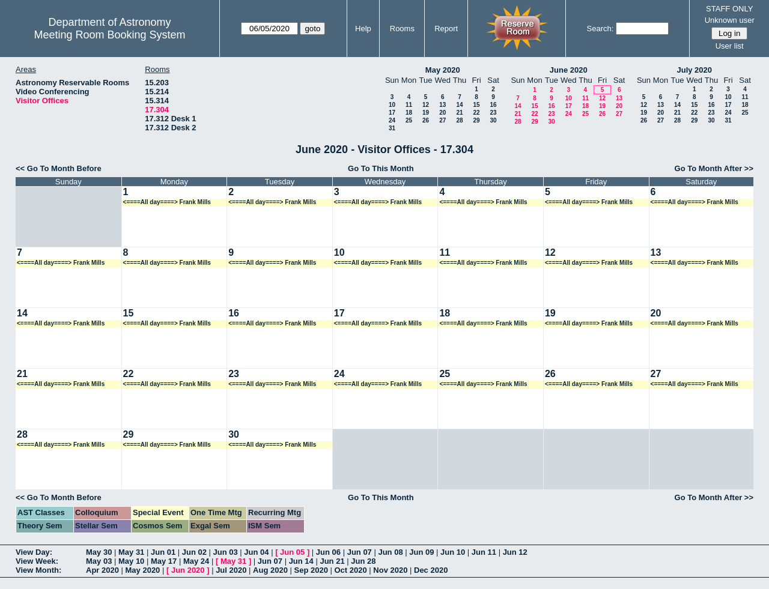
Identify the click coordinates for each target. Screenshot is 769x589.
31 (392, 128)
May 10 (131, 561)
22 (476, 112)
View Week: (37, 561)
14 (459, 104)
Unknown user (730, 20)
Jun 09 (421, 552)
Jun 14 (301, 561)
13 (442, 104)
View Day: (34, 552)
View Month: (38, 570)
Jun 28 (363, 561)
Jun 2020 (188, 570)
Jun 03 (225, 552)
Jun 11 (484, 552)
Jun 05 (292, 552)
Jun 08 (390, 552)
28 (459, 120)
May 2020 (442, 69)
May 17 (164, 561)
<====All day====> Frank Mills (167, 202)
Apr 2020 (102, 570)
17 (392, 112)
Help (363, 28)
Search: (600, 28)
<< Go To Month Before (59, 168)
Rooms (402, 28)
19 (425, 112)
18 (409, 112)
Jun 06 (328, 552)
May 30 (99, 552)
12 (425, 104)
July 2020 (694, 69)
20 (442, 112)
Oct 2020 (350, 570)
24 (392, 120)
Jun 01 (163, 552)
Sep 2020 (311, 570)
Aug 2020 (270, 570)
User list (730, 45)
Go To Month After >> (714, 168)
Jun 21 (332, 561)
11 (409, 104)
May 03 (99, 561)
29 (476, 120)
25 (409, 120)
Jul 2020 (231, 570)
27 (442, 120)
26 (425, 120)
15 (476, 104)
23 (493, 112)
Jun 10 (452, 552)
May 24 (196, 561)
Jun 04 (256, 552)
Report (446, 28)
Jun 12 (515, 552)
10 (392, 104)
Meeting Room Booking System (109, 35)
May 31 (131, 552)
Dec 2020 (431, 570)
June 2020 (569, 69)
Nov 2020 (390, 570)
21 (459, 112)
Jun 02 (194, 552)
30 (493, 120)
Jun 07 (359, 552)
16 (493, 104)
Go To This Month (381, 168)
